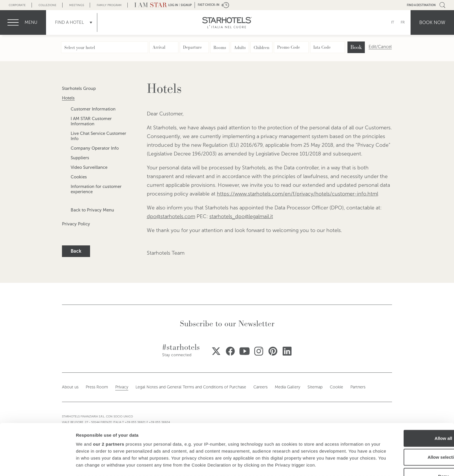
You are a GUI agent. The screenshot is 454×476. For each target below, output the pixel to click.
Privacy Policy (76, 224)
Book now (432, 22)
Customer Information (93, 109)
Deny (405, 430)
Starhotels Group (79, 88)
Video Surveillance (89, 167)
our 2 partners (108, 397)
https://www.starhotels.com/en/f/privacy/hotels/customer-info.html (297, 194)
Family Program (109, 5)
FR (403, 22)
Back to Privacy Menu (92, 210)
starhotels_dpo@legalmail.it (241, 216)
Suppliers (80, 157)
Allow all (406, 392)
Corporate (17, 5)
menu (31, 22)
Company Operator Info (95, 148)
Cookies (79, 177)
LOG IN (173, 5)
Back (76, 251)
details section (278, 439)
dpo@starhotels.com (171, 216)
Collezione (47, 5)
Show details (303, 464)
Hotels (68, 98)
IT (392, 22)
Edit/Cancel (380, 47)
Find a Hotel (69, 22)
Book (356, 47)
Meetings (76, 5)
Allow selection (405, 410)
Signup (186, 5)
